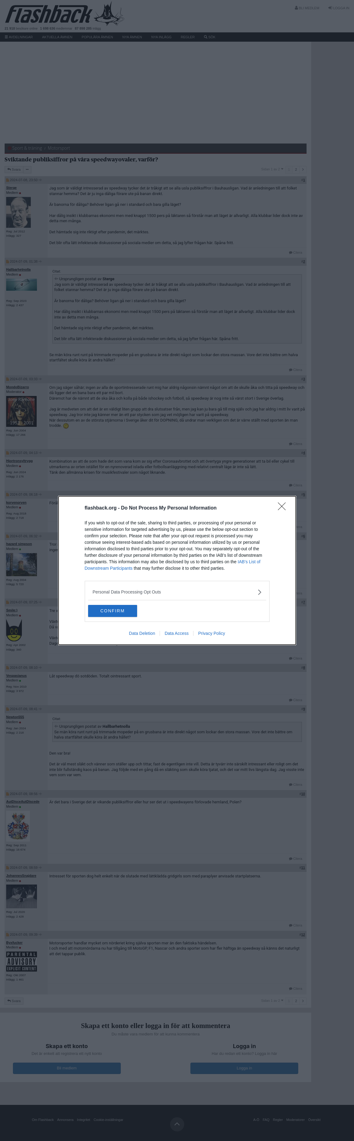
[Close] (284, 508)
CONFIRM (117, 611)
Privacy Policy (211, 633)
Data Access (177, 633)
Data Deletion (142, 633)
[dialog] (177, 570)
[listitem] (177, 592)
